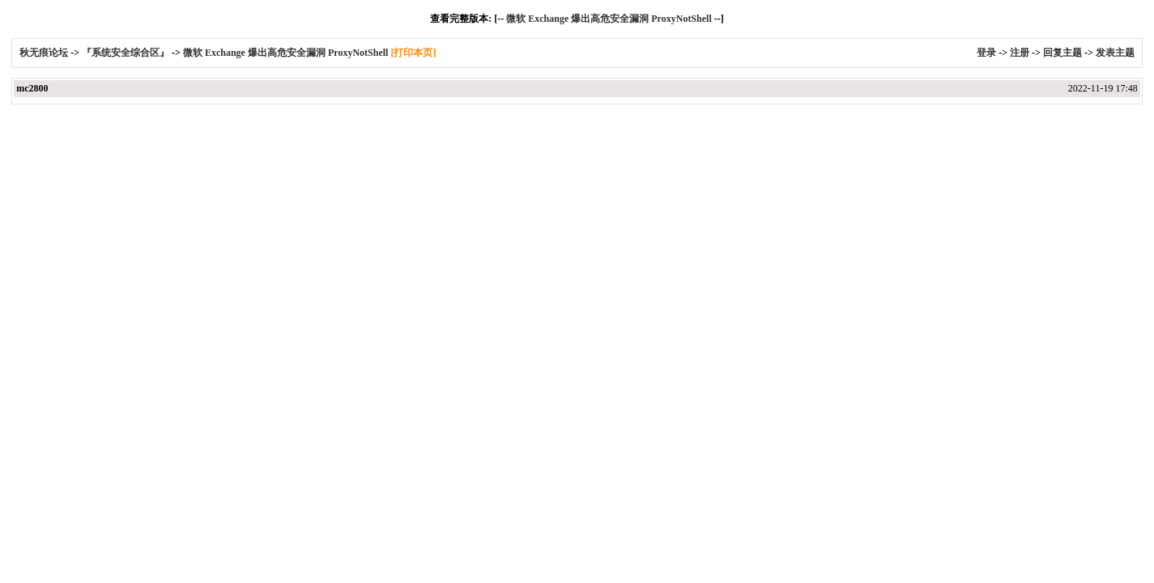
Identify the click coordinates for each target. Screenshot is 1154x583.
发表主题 (1115, 52)
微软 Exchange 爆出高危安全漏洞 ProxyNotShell (608, 18)
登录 (986, 52)
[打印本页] (413, 52)
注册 (1019, 52)
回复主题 (1062, 52)
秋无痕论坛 (44, 52)
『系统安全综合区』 (125, 52)
